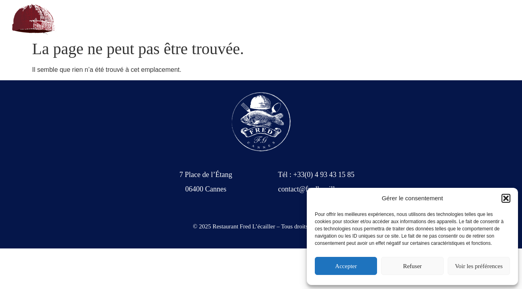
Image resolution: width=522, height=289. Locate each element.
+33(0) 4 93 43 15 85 (96, 21)
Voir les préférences (479, 266)
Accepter (346, 266)
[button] (506, 198)
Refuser (412, 266)
